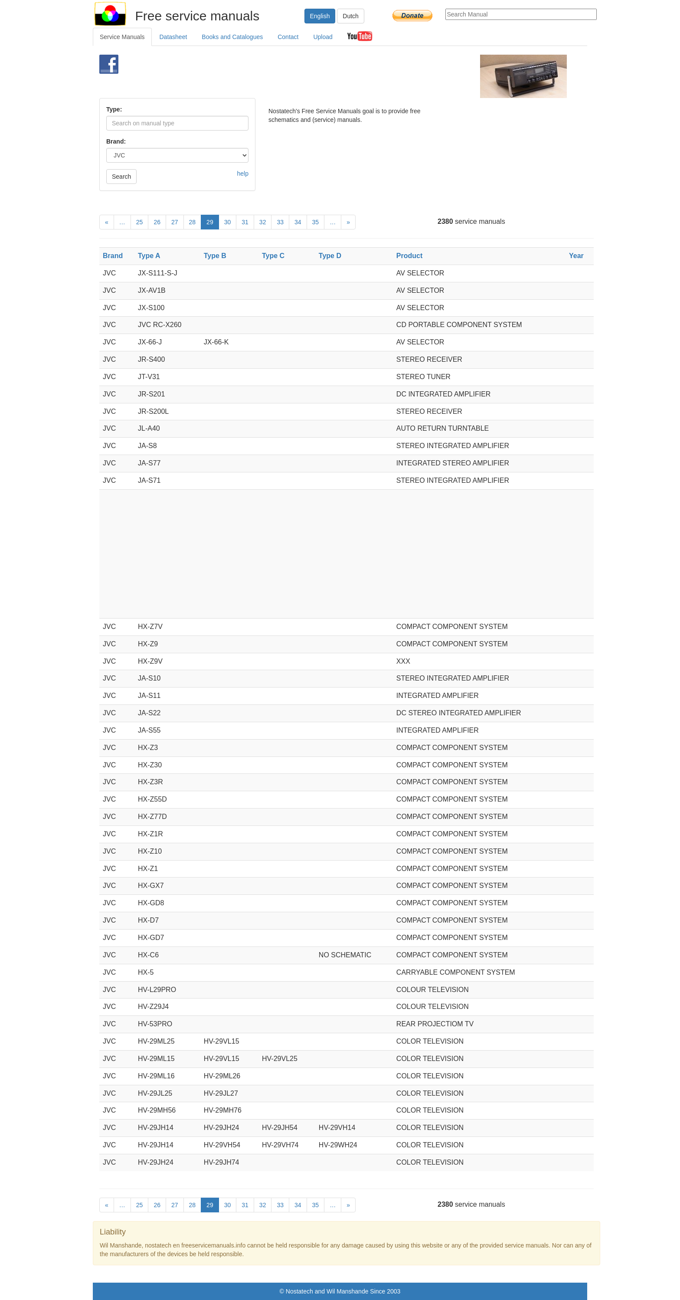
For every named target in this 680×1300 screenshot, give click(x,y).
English (320, 16)
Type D (330, 255)
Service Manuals (122, 36)
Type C (273, 255)
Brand (113, 255)
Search (121, 176)
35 (315, 222)
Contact (288, 36)
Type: (114, 109)
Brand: (116, 141)
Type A (149, 255)
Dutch (351, 16)
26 (157, 222)
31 (245, 222)
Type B (215, 255)
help (242, 173)
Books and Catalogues (232, 36)
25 (139, 222)
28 (192, 222)
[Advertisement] (325, 76)
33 (280, 222)
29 (209, 222)
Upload (322, 36)
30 (227, 222)
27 (174, 222)
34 (297, 222)
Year (576, 255)
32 (262, 222)
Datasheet (173, 36)
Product (409, 255)
